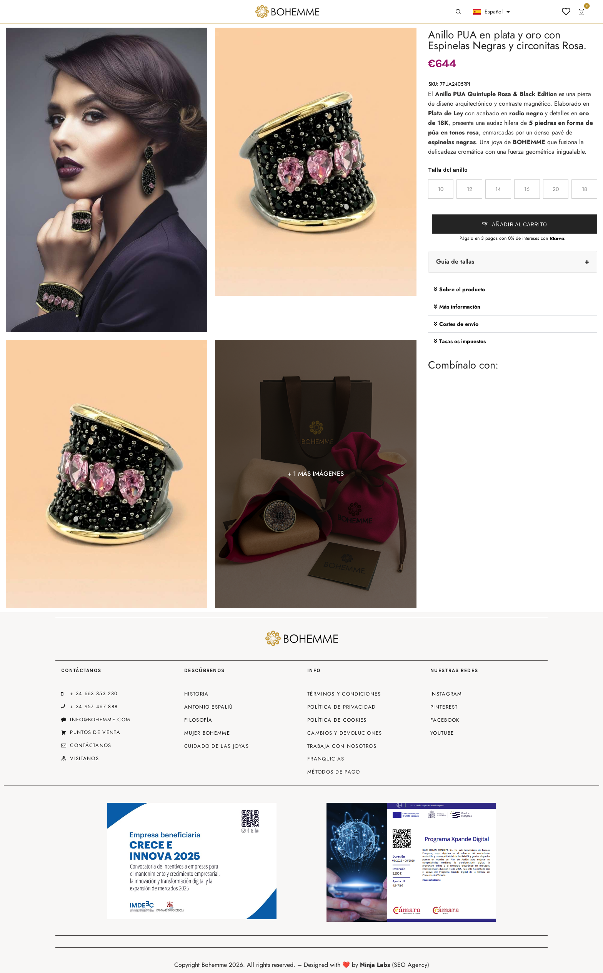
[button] (512, 289)
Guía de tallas (455, 261)
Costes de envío (458, 324)
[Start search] (458, 12)
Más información (459, 306)
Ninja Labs (375, 964)
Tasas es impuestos (462, 341)
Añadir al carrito (519, 224)
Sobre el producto (462, 289)
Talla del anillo (448, 169)
